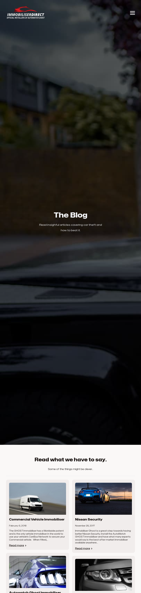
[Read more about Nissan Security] (84, 548)
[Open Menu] (132, 12)
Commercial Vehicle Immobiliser (37, 519)
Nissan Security (89, 519)
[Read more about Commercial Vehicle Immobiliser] (18, 545)
